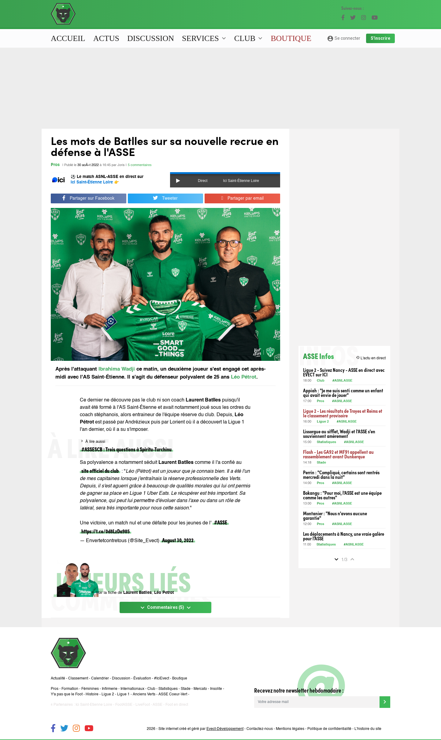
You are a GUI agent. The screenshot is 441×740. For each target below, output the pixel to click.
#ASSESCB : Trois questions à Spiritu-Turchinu (126, 449)
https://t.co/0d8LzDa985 (105, 531)
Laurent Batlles (137, 593)
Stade (321, 462)
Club (320, 381)
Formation (69, 689)
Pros (55, 165)
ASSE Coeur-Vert (172, 694)
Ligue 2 (323, 422)
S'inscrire (380, 38)
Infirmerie (109, 689)
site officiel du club (100, 470)
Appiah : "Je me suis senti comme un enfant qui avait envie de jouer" (343, 392)
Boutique (291, 38)
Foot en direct (176, 705)
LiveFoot (142, 705)
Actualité (58, 678)
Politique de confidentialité (329, 729)
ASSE (157, 705)
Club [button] (249, 38)
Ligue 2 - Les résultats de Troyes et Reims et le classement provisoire (342, 413)
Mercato (200, 689)
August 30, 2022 (178, 540)
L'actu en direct (371, 358)
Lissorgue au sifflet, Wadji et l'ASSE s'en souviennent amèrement (339, 433)
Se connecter (343, 38)
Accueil (68, 38)
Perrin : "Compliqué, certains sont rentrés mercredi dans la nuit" (341, 474)
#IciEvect (161, 678)
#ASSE (220, 522)
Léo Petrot (164, 593)
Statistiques (326, 442)
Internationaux (132, 689)
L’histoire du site (367, 729)
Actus (106, 38)
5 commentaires (140, 165)
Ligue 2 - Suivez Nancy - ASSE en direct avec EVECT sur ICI (344, 372)
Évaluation (142, 678)
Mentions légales (290, 729)
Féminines (90, 689)
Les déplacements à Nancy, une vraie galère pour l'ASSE (343, 536)
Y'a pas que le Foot (67, 694)
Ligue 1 (123, 694)
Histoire (92, 694)
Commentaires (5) (165, 607)
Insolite (216, 689)
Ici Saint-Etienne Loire (94, 705)
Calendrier (100, 678)
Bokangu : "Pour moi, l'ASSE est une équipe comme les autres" (342, 495)
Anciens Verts (144, 694)
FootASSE (123, 705)
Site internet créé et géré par (200, 729)
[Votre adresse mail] (317, 702)
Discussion (150, 38)
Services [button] (205, 38)
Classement (78, 678)
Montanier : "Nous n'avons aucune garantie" (335, 515)
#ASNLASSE (342, 381)
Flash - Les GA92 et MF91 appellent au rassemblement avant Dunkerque (338, 454)
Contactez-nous (259, 729)
